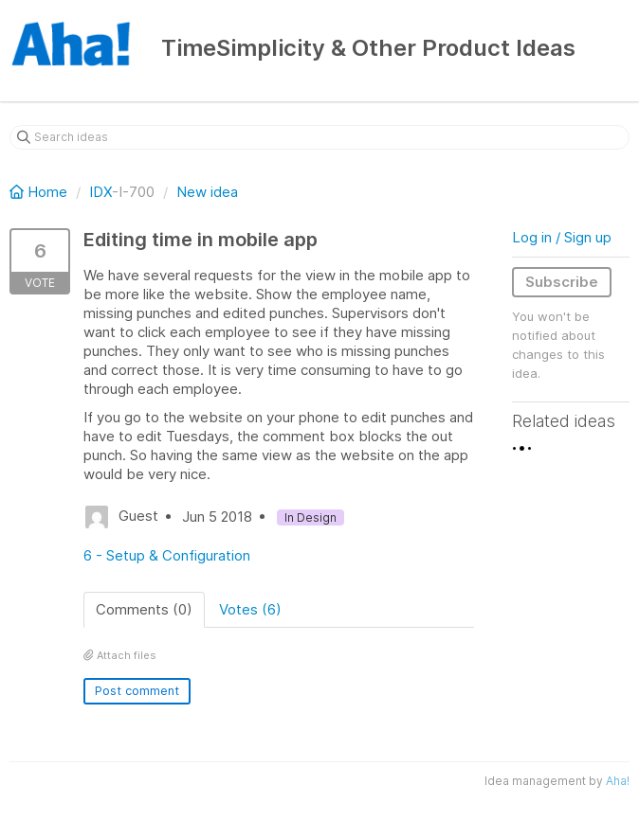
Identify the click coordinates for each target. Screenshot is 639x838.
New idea (207, 192)
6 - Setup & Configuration (166, 555)
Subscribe (561, 282)
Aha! (618, 781)
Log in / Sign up (562, 237)
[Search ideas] (319, 137)
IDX (100, 192)
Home (40, 192)
